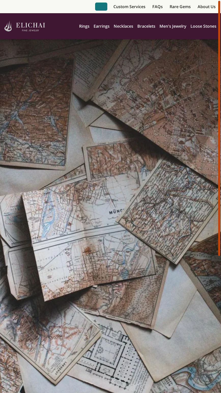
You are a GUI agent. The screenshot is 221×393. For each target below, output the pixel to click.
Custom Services (129, 6)
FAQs (157, 6)
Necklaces (123, 26)
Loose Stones (203, 26)
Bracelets (146, 26)
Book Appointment (101, 6)
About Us (207, 6)
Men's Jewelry (172, 26)
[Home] (25, 26)
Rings (84, 26)
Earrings (102, 26)
